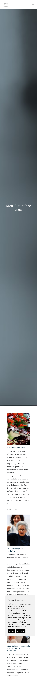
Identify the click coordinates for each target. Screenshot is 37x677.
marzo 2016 (13, 582)
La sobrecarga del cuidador (15, 288)
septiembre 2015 (14, 591)
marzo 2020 (13, 518)
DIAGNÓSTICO (14, 664)
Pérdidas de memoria (17, 186)
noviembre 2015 (14, 588)
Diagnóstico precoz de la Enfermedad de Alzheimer (18, 386)
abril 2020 (12, 515)
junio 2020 (12, 509)
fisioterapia (12, 648)
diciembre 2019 (14, 527)
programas (12, 670)
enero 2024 (12, 502)
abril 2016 (12, 579)
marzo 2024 (13, 496)
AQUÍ (25, 626)
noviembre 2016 (14, 570)
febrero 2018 (13, 551)
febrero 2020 (13, 521)
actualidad (12, 667)
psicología (12, 655)
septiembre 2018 (14, 548)
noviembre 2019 (14, 530)
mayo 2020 (12, 512)
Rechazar (21, 631)
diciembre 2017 (14, 555)
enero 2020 (12, 524)
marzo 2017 (12, 561)
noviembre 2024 (14, 490)
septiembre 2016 (14, 576)
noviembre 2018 (14, 545)
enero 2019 (12, 539)
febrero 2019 (13, 536)
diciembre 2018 (14, 542)
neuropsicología (14, 661)
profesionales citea (15, 645)
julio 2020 (12, 505)
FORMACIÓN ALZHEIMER (18, 658)
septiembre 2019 (14, 533)
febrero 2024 (13, 499)
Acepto (12, 631)
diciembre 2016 (14, 567)
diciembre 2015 (14, 585)
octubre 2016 (13, 573)
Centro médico (14, 636)
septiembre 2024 (15, 493)
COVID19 (11, 673)
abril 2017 (12, 558)
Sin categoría (13, 652)
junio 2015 (12, 594)
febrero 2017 (13, 564)
